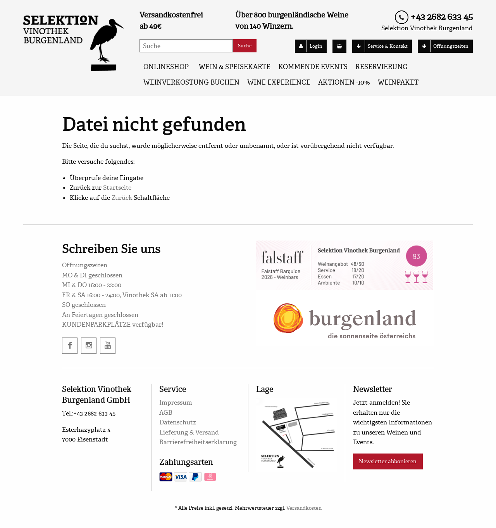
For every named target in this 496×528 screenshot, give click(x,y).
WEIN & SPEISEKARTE (234, 67)
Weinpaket (398, 82)
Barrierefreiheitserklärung (198, 442)
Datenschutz (177, 422)
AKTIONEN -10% (344, 82)
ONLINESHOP (166, 67)
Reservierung (381, 67)
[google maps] (296, 433)
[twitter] (107, 346)
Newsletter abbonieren (388, 461)
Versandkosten (304, 508)
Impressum (175, 402)
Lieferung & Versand (189, 432)
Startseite (117, 188)
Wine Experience (278, 82)
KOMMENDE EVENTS (313, 67)
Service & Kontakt (380, 46)
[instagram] (88, 346)
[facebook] (70, 346)
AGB (165, 413)
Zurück (122, 198)
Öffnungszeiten (443, 46)
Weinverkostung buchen (191, 82)
